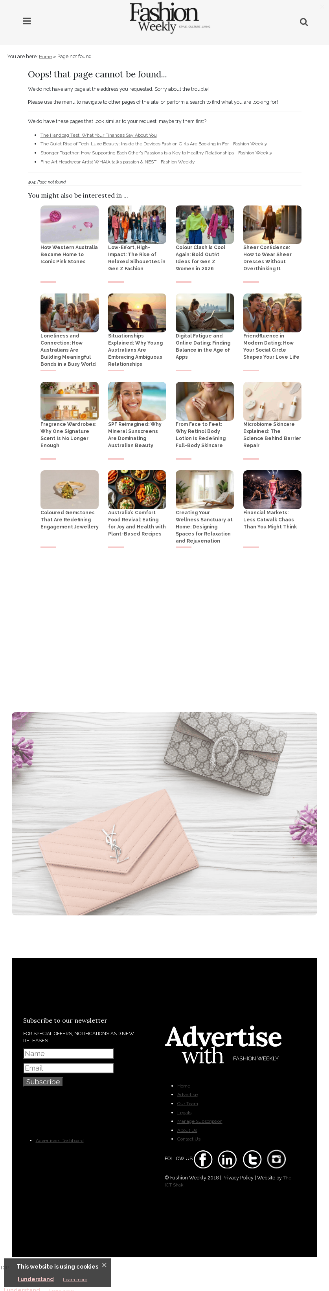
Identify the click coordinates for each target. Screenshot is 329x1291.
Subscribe (43, 1072)
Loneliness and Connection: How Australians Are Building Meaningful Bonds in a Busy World (68, 348)
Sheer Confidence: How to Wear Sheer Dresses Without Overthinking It (267, 256)
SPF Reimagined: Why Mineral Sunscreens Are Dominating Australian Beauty (135, 432)
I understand (36, 1279)
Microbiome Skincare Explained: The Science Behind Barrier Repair (272, 432)
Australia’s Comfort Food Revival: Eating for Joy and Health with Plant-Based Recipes (137, 521)
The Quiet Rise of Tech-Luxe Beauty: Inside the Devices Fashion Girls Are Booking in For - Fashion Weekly (153, 143)
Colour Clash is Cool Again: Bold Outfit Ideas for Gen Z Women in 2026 (200, 256)
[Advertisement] (164, 627)
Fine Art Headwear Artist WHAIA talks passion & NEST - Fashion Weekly (117, 160)
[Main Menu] (27, 21)
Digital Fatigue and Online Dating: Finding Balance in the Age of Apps (203, 344)
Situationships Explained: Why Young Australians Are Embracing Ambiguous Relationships (135, 348)
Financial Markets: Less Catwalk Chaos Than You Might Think (270, 517)
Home (42, 56)
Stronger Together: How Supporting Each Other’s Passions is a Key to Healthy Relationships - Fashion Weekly (156, 151)
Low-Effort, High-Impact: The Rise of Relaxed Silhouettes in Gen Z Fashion (136, 256)
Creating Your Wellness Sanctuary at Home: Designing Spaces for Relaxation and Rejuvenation (204, 524)
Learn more (75, 1279)
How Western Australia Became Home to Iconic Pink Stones (69, 252)
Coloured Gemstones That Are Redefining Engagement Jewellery (69, 517)
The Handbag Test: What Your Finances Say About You (98, 134)
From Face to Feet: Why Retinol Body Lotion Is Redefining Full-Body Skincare (201, 432)
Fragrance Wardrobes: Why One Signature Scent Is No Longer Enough (68, 432)
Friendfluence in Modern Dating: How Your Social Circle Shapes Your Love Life (271, 344)
